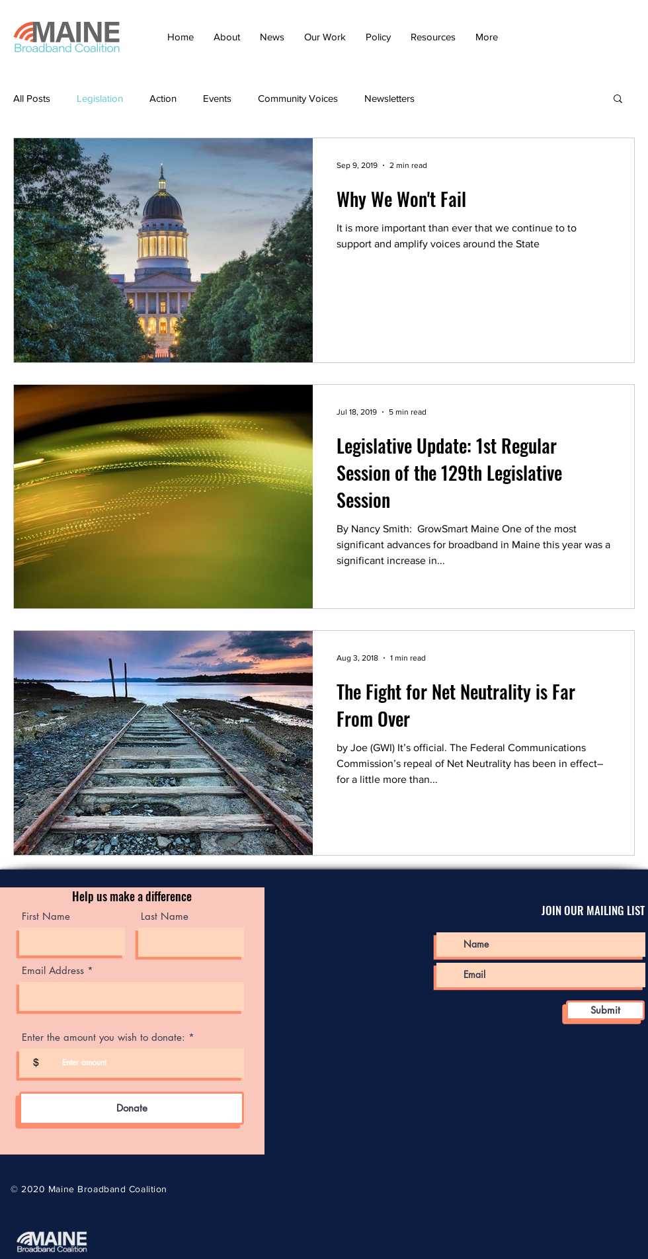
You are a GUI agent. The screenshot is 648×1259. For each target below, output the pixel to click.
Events (217, 98)
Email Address (53, 970)
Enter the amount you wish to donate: (103, 1037)
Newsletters (389, 98)
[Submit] (605, 1010)
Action (163, 98)
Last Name (164, 916)
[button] (227, 36)
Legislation (100, 98)
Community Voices (298, 98)
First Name (46, 916)
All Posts (31, 98)
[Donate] (131, 1108)
